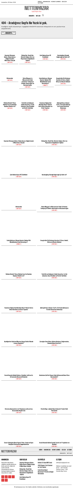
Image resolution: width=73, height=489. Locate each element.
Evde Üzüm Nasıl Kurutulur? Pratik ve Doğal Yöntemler (45, 471)
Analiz (45, 85)
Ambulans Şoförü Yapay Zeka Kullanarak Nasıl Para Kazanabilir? (54, 375)
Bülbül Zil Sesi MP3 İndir (45, 462)
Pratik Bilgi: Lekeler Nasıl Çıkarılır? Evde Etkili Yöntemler (54, 409)
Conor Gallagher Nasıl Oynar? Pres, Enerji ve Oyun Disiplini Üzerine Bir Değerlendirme (18, 443)
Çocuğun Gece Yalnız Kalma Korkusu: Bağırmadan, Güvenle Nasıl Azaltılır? (54, 342)
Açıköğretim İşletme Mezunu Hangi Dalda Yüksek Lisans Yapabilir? (18, 342)
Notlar (10, 62)
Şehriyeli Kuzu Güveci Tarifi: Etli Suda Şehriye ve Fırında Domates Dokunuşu (63, 105)
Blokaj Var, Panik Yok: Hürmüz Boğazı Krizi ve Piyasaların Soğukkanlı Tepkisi (27, 57)
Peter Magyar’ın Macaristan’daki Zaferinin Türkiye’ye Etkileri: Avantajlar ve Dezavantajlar (27, 81)
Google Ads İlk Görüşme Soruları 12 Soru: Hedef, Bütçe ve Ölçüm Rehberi (63, 79)
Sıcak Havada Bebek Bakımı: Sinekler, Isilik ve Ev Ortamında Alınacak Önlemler (18, 375)
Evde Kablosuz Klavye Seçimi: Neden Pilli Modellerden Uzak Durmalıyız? (45, 80)
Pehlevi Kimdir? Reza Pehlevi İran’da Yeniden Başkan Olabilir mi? (10, 104)
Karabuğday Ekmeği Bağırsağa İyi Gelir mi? (63, 56)
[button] (43, 15)
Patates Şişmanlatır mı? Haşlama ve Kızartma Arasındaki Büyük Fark (19, 409)
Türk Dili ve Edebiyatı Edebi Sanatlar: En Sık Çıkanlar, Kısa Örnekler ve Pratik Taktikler (27, 105)
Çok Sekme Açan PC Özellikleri (45, 56)
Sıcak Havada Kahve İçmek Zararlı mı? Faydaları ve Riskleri (54, 443)
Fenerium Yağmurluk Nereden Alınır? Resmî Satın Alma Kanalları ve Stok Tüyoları (45, 105)
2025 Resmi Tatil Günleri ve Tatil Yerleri (45, 466)
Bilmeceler (10, 78)
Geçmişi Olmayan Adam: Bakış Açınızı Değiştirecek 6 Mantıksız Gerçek (10, 57)
